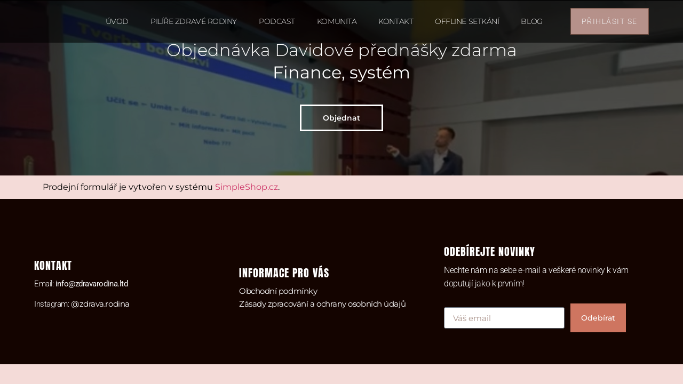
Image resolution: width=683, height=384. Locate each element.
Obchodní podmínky (278, 291)
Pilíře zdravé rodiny (193, 21)
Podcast (277, 21)
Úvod (117, 21)
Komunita (336, 21)
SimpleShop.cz (246, 187)
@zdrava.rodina (100, 304)
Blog (531, 21)
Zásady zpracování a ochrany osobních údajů (322, 304)
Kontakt (395, 21)
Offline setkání (467, 21)
